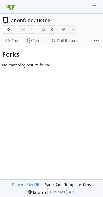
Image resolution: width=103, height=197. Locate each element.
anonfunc (22, 20)
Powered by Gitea (28, 184)
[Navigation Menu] (94, 6)
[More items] (96, 41)
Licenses (57, 192)
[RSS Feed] (8, 29)
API (72, 192)
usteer (45, 20)
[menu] (37, 192)
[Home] (10, 7)
